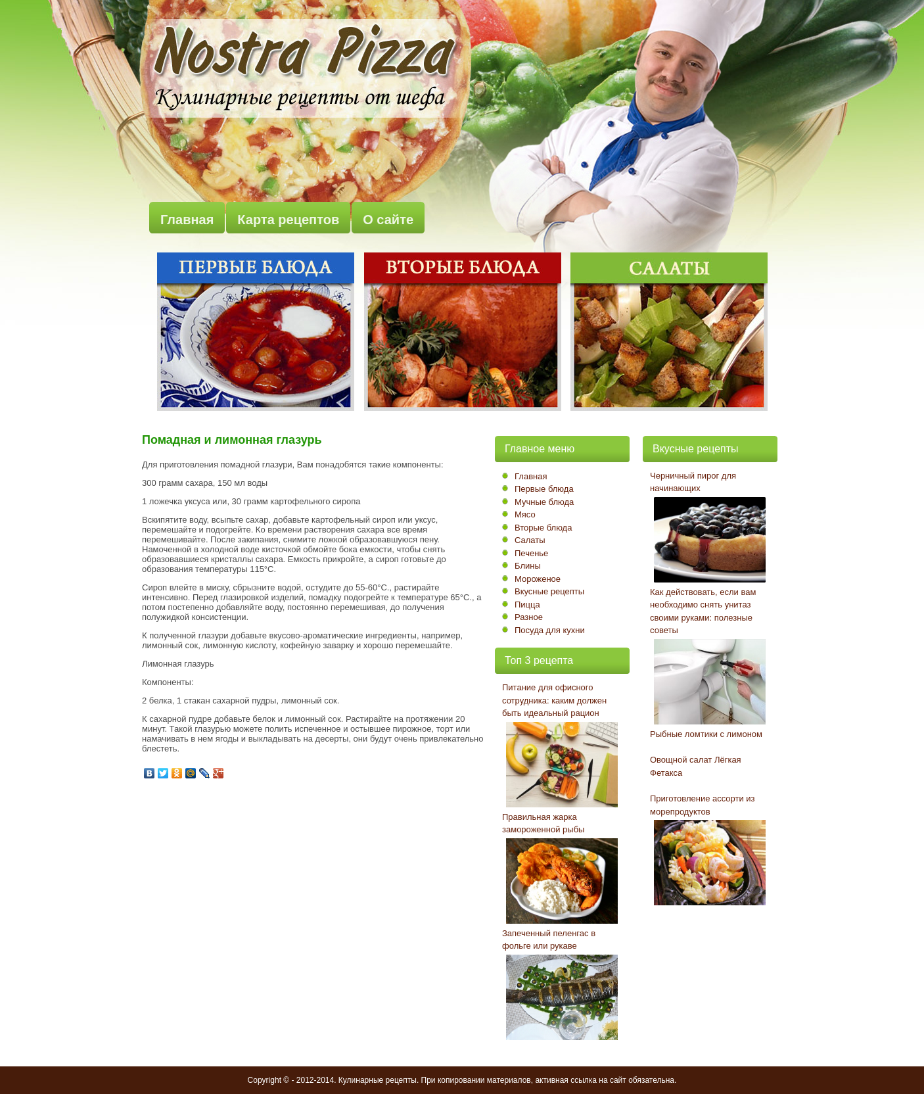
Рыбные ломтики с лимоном (706, 734)
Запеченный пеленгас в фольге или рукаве (548, 939)
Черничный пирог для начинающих (693, 482)
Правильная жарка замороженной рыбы (543, 823)
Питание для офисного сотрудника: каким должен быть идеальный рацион (554, 700)
